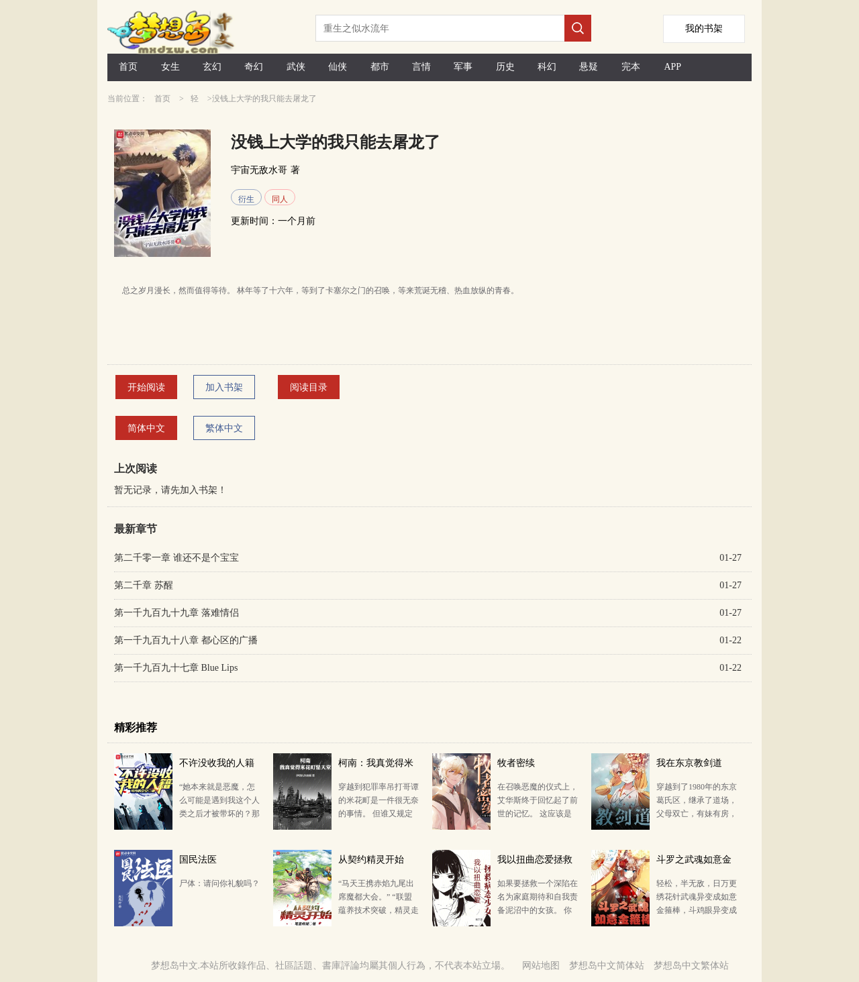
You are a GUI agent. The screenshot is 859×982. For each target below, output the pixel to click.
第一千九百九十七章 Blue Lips (176, 668)
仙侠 (337, 67)
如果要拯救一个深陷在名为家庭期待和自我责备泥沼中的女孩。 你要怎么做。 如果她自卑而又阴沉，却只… (537, 910)
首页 (128, 67)
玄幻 (212, 67)
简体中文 (146, 428)
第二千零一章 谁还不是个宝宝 (176, 558)
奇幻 (253, 67)
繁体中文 (224, 428)
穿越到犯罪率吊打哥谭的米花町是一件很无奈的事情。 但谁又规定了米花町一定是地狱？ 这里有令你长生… (378, 813)
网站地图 (541, 966)
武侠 (296, 67)
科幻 (547, 67)
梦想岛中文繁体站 (691, 966)
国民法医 (198, 860)
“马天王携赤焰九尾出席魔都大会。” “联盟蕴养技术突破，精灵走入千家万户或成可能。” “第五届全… (378, 910)
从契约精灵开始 (371, 860)
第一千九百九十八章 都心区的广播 (186, 640)
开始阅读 (146, 387)
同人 (280, 199)
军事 (463, 67)
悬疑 (588, 67)
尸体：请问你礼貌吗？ (219, 883)
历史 (505, 67)
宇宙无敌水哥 (259, 170)
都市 (379, 67)
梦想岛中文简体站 (606, 966)
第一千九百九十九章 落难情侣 (176, 613)
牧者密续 (516, 763)
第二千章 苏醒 (143, 585)
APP (672, 67)
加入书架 (224, 387)
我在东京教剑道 (689, 763)
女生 (170, 67)
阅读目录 (308, 387)
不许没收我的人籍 (216, 763)
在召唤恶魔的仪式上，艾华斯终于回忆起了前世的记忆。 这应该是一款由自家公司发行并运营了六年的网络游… (537, 813)
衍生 (246, 199)
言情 (421, 67)
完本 (630, 67)
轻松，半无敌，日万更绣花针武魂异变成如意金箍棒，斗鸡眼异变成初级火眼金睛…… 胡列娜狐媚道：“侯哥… (696, 910)
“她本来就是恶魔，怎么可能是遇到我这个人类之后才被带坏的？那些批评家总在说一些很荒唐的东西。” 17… (219, 813)
